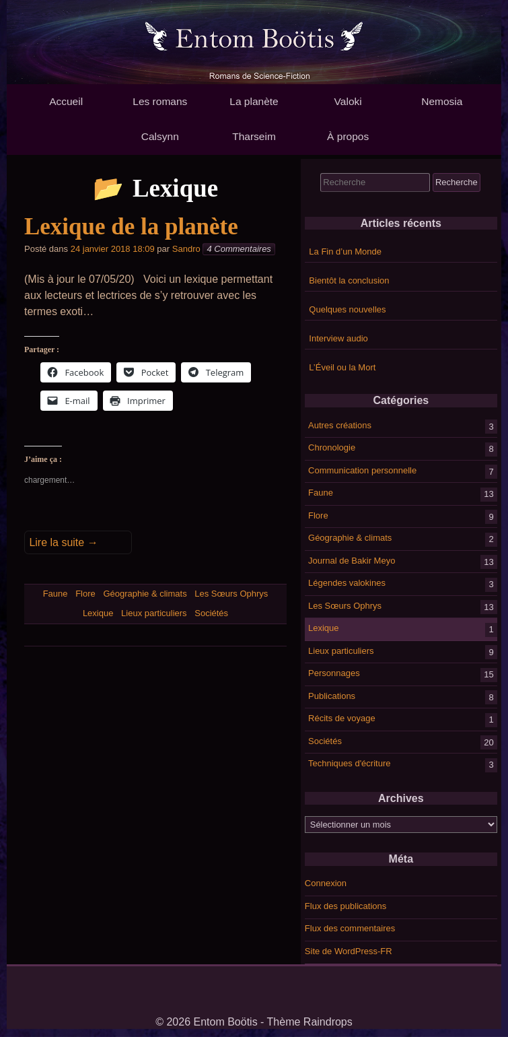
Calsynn (160, 136)
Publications (331, 695)
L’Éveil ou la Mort (342, 367)
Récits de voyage (341, 718)
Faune (320, 493)
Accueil (66, 101)
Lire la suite (63, 542)
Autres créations (339, 425)
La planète (253, 101)
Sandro (186, 249)
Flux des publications (345, 906)
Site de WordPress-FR (348, 951)
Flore (318, 515)
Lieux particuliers (341, 650)
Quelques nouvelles (347, 309)
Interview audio (338, 338)
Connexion (326, 883)
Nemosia (441, 101)
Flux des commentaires (350, 928)
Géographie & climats (350, 538)
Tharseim (254, 136)
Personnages (334, 673)
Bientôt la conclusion (349, 280)
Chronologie (331, 447)
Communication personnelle (362, 470)
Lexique (323, 628)
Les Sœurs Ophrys (345, 605)
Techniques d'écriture (349, 763)
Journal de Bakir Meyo (351, 560)
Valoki (348, 101)
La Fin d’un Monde (345, 251)
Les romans (160, 101)
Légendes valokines (347, 583)
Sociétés (325, 740)
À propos (348, 136)
